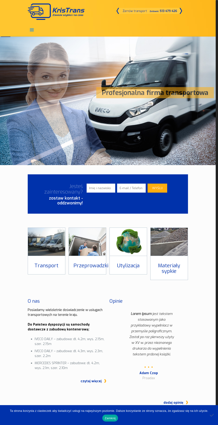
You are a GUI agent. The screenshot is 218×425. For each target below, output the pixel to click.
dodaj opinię (173, 383)
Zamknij (110, 418)
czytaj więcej (91, 381)
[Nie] (212, 415)
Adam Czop (148, 373)
